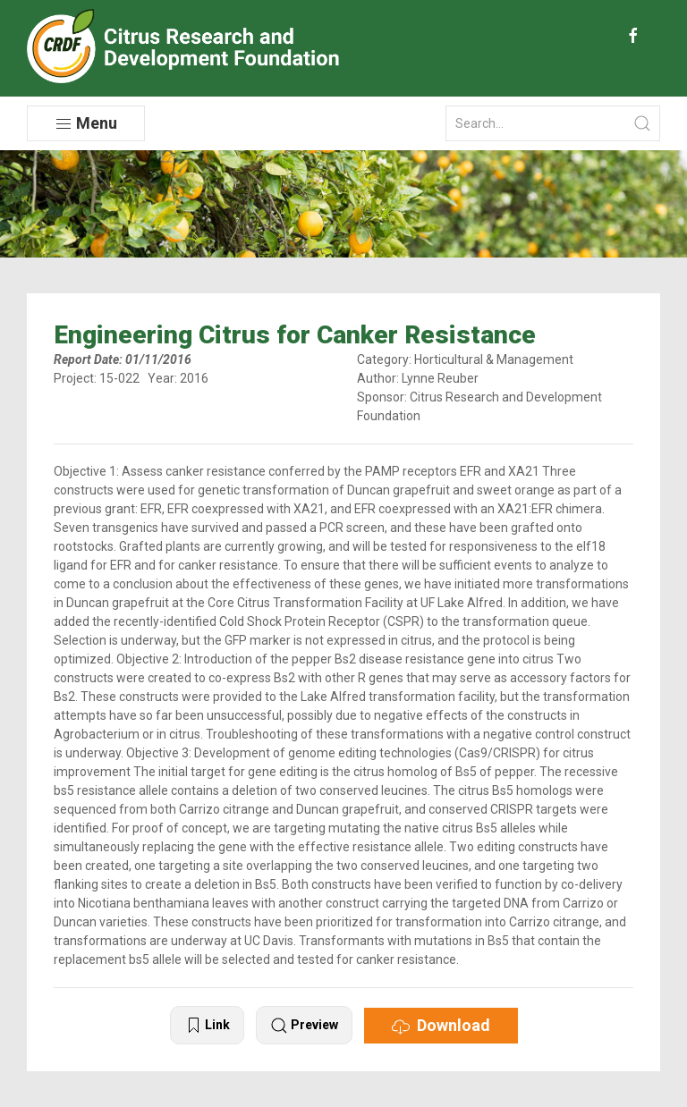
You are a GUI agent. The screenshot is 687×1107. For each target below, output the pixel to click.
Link (207, 1026)
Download (441, 1025)
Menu (86, 123)
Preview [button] (304, 1026)
